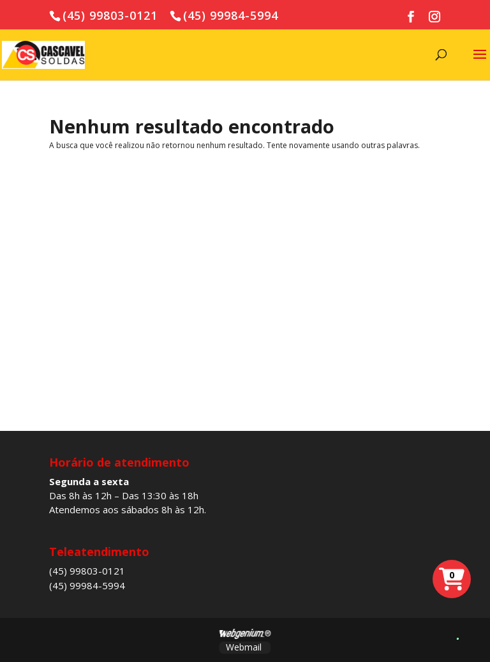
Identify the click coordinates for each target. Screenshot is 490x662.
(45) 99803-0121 (87, 570)
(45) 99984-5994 (87, 585)
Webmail (244, 647)
